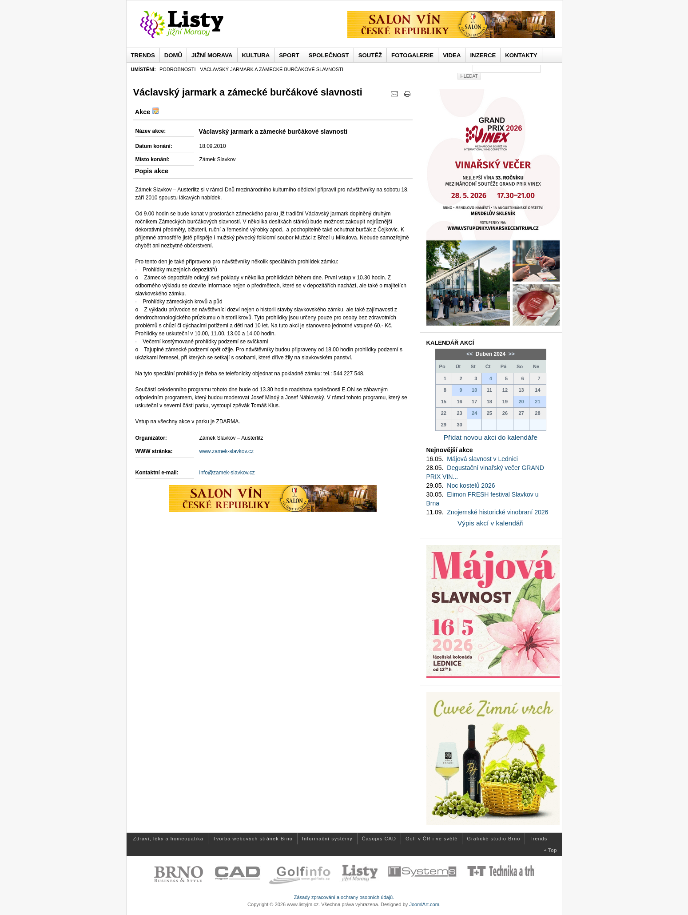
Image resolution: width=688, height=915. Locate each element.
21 (537, 401)
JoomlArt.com (424, 904)
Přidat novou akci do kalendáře (490, 437)
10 (474, 390)
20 (521, 401)
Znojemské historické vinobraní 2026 (497, 512)
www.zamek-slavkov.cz (226, 451)
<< (470, 354)
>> (511, 354)
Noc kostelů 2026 (471, 485)
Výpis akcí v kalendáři (490, 523)
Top (552, 850)
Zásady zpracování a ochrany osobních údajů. (344, 897)
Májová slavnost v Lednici (482, 458)
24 (474, 413)
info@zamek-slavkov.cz (227, 472)
